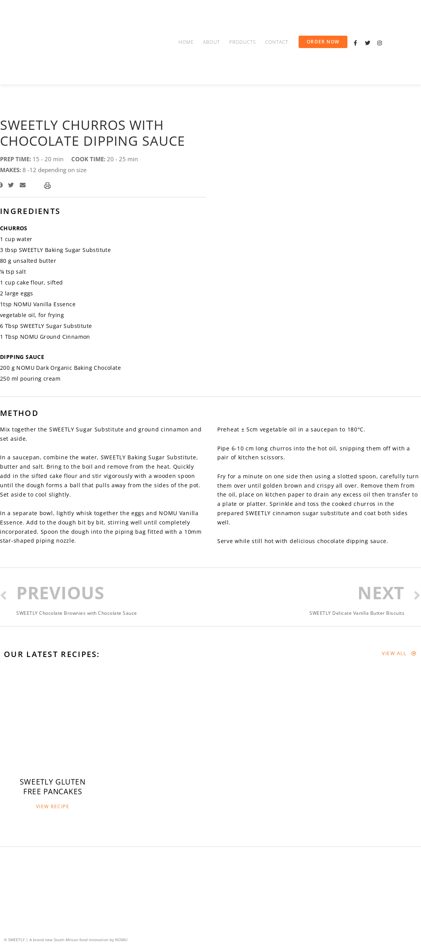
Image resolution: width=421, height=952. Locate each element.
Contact (277, 42)
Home (186, 42)
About (211, 42)
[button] (323, 42)
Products (242, 42)
